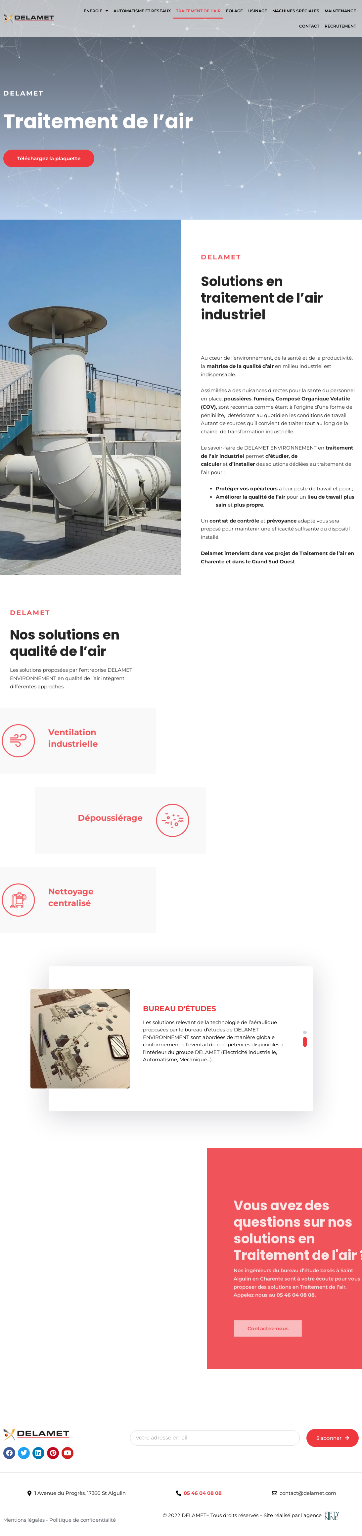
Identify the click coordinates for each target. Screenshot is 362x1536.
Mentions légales (24, 1520)
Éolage (234, 10)
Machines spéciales (295, 10)
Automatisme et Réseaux (142, 10)
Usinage (257, 10)
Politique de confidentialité (82, 1520)
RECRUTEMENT (340, 26)
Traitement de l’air (198, 10)
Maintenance (340, 10)
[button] (305, 1032)
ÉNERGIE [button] (96, 11)
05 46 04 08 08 (203, 1493)
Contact (309, 26)
